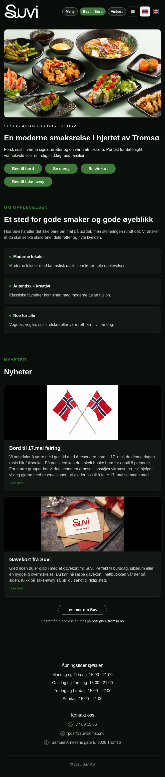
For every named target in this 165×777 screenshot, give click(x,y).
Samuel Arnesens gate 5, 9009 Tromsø (86, 742)
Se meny (61, 169)
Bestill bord (23, 169)
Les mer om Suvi (82, 610)
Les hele (17, 483)
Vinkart (117, 11)
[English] (156, 11)
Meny (70, 11)
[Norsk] (145, 11)
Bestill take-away (28, 182)
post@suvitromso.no (108, 621)
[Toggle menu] (133, 11)
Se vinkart (98, 169)
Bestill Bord (93, 11)
